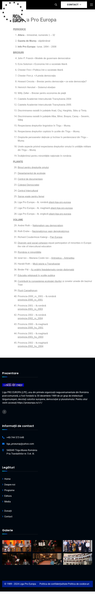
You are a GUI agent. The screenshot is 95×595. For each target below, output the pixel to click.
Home (7, 479)
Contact (8, 516)
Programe (9, 490)
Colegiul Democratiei (28, 185)
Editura (8, 496)
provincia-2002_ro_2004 (30, 318)
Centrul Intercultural (28, 190)
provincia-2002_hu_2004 (30, 346)
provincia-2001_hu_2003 (30, 337)
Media (7, 501)
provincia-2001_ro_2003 (30, 309)
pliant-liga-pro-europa (62, 208)
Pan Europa (56, 237)
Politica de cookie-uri (78, 584)
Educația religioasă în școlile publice (36, 275)
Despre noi (9, 484)
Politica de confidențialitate (53, 584)
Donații (8, 511)
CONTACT (74, 4)
